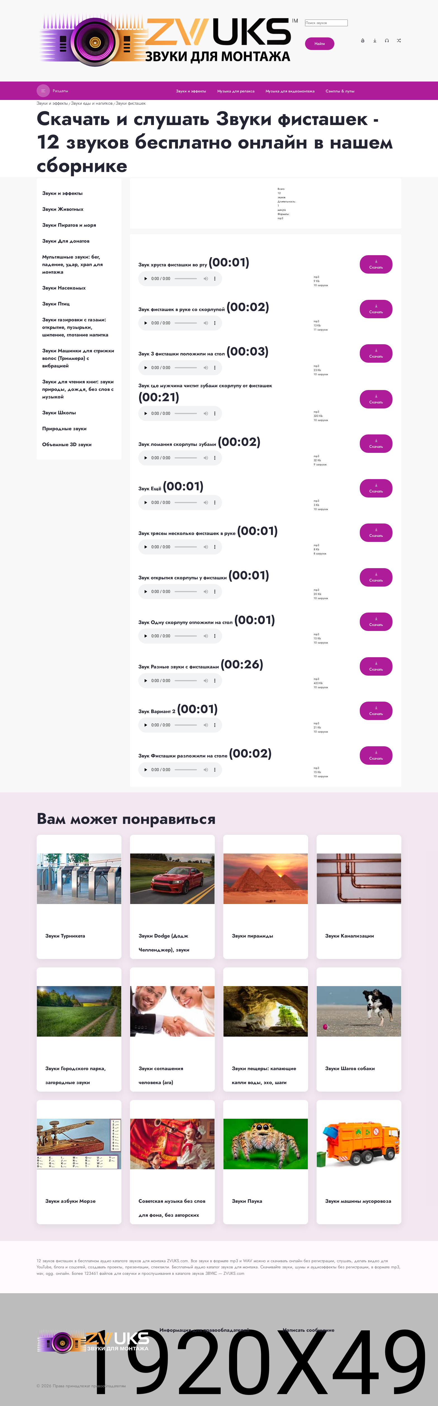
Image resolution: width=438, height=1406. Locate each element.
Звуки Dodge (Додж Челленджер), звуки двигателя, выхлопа (164, 950)
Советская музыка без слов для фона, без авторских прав (172, 1215)
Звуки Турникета (65, 935)
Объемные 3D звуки (67, 444)
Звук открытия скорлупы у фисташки (183, 577)
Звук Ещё (150, 488)
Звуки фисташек (131, 103)
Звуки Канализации (349, 935)
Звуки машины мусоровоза (358, 1201)
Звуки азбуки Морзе (70, 1201)
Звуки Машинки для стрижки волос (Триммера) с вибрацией (78, 358)
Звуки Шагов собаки (350, 1068)
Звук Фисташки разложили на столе (183, 755)
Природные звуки (64, 428)
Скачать (376, 264)
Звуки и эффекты (52, 103)
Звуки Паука (247, 1201)
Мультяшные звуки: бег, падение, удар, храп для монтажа (72, 264)
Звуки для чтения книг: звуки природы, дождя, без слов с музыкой (78, 389)
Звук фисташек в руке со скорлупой (182, 309)
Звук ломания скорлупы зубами (178, 444)
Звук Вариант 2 (157, 711)
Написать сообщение (308, 1330)
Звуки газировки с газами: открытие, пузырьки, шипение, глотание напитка (75, 327)
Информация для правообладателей (204, 1330)
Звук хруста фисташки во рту (173, 264)
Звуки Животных (63, 209)
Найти (320, 43)
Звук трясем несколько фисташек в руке (187, 533)
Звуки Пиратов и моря (69, 225)
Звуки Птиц (56, 303)
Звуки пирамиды (252, 935)
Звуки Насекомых (64, 287)
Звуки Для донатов (65, 241)
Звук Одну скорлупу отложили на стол (186, 622)
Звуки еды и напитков (92, 103)
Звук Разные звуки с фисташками (179, 666)
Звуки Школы (59, 412)
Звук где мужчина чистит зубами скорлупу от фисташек (205, 385)
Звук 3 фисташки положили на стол (182, 353)
